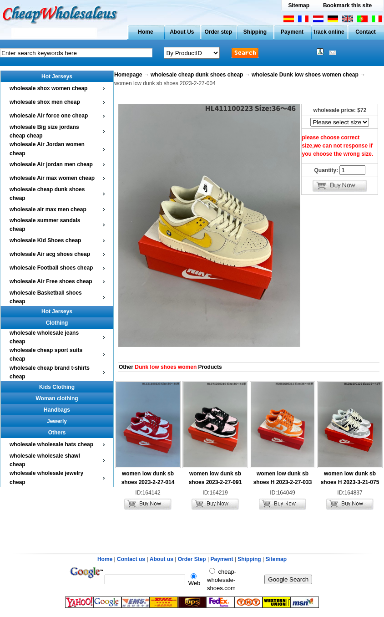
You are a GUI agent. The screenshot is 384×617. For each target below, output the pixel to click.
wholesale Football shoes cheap (51, 268)
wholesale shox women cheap (48, 88)
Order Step (192, 559)
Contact (365, 32)
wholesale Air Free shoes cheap (51, 281)
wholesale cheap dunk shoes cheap (197, 74)
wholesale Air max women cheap (52, 178)
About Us (182, 32)
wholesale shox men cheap (45, 102)
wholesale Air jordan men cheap (51, 164)
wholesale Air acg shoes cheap (50, 254)
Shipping (255, 32)
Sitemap (298, 5)
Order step (218, 32)
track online (328, 32)
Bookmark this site (347, 5)
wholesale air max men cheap (48, 209)
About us (161, 559)
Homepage (128, 74)
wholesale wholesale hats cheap (51, 444)
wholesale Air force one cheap (49, 115)
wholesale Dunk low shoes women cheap (305, 74)
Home (145, 32)
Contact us (131, 559)
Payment (292, 32)
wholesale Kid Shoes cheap (45, 240)
